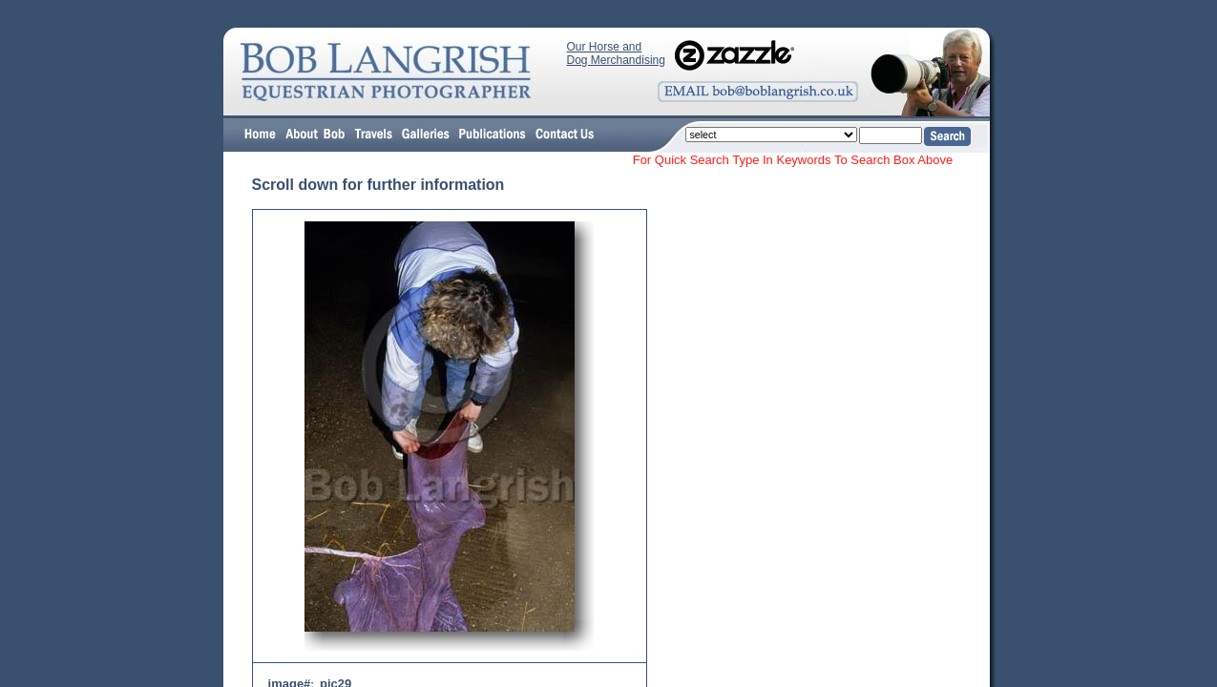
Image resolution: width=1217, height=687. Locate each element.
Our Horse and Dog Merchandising (616, 53)
